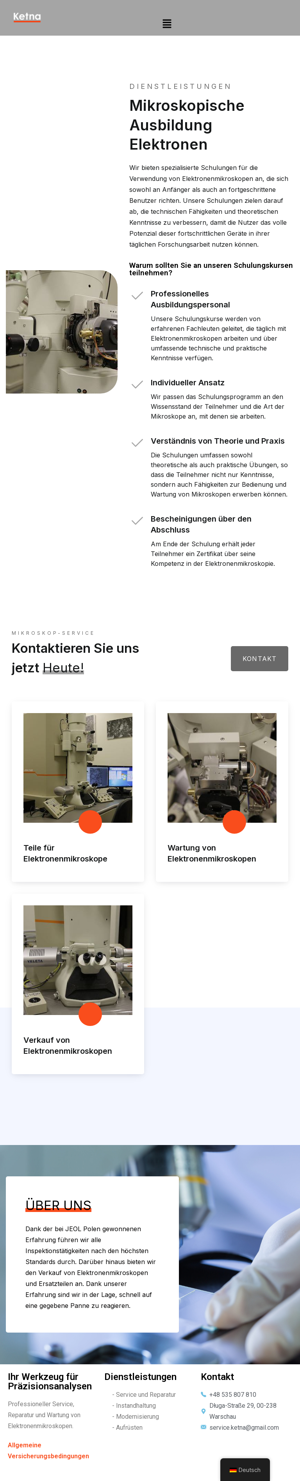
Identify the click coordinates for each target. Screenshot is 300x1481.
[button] (167, 24)
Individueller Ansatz (188, 385)
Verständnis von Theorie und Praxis (218, 443)
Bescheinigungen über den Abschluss (201, 527)
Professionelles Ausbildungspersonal (190, 302)
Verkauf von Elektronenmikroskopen (67, 1050)
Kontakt (259, 662)
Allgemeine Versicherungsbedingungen (48, 1456)
